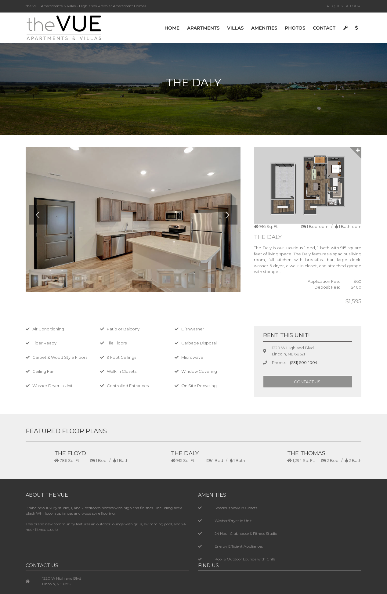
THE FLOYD (70, 453)
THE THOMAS (306, 453)
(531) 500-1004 (303, 362)
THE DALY (185, 453)
